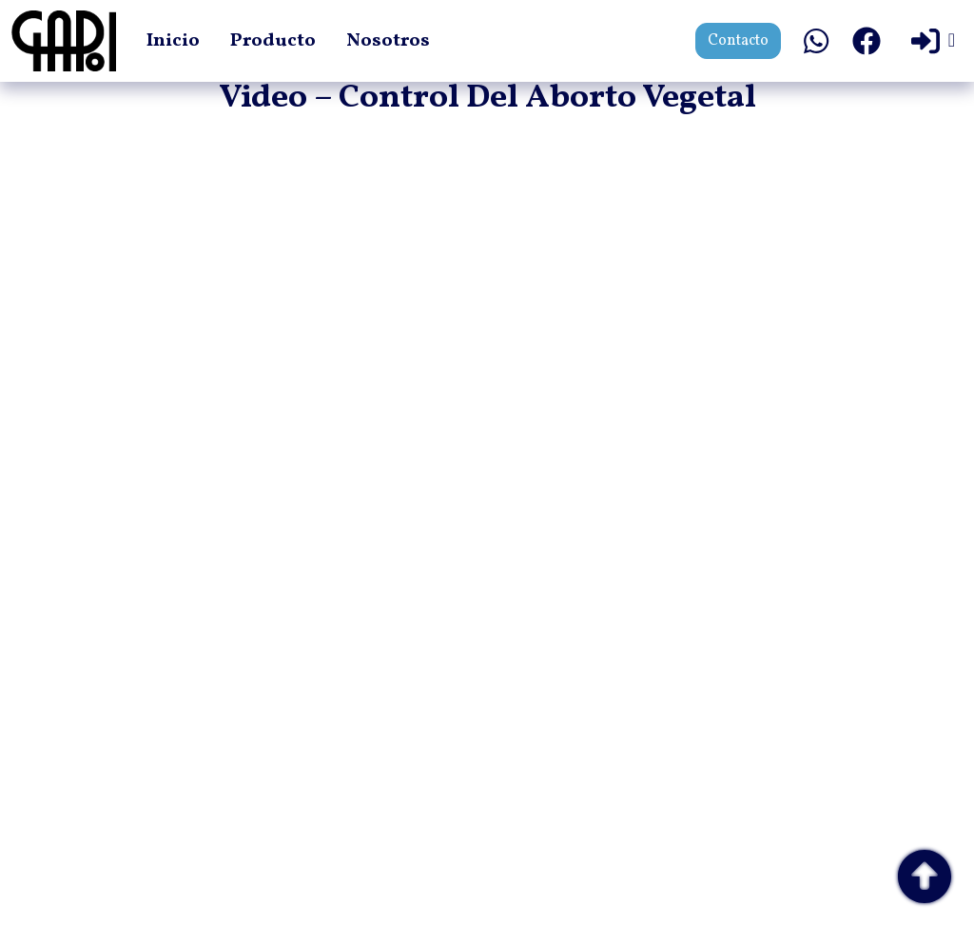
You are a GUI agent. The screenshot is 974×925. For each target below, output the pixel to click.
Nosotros (388, 41)
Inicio (173, 41)
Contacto (738, 40)
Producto (273, 41)
